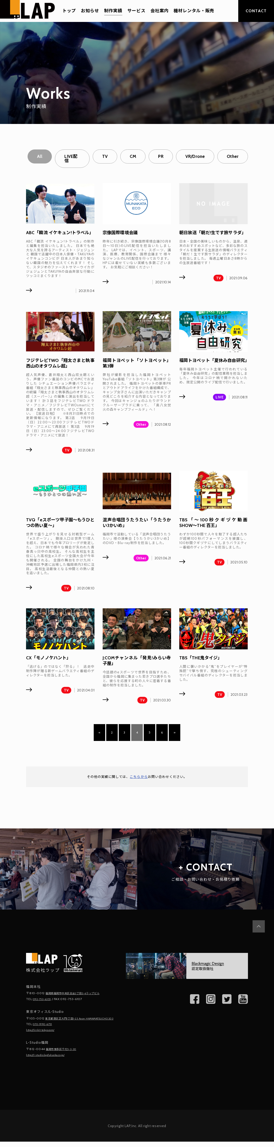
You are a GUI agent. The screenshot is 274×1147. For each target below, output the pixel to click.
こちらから (139, 779)
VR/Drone (195, 156)
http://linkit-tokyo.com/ (44, 1036)
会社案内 (159, 11)
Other (233, 156)
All (40, 156)
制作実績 (113, 11)
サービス (136, 11)
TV (105, 156)
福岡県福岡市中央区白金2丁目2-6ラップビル (77, 996)
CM (133, 156)
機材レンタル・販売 (194, 11)
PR (160, 156)
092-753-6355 (44, 1001)
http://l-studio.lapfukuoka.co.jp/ (50, 1060)
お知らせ (90, 11)
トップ (69, 11)
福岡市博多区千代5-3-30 (64, 1055)
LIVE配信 (70, 158)
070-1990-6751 (45, 1030)
